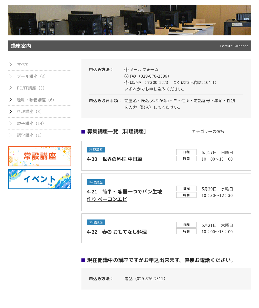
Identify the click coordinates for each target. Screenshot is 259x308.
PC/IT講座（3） (32, 88)
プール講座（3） (32, 76)
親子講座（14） (32, 123)
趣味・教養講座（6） (36, 100)
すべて (23, 64)
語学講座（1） (30, 135)
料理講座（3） (30, 111)
